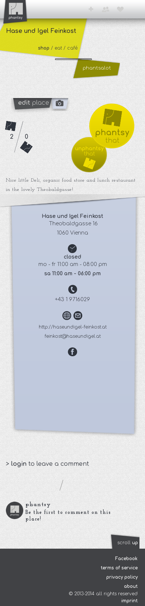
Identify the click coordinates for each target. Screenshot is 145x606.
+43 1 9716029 (72, 299)
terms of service (119, 567)
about (131, 586)
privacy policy (122, 577)
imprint (129, 600)
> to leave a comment (47, 464)
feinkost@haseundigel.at (73, 336)
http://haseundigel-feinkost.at (73, 327)
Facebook (126, 558)
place (33, 103)
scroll (127, 542)
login (19, 464)
